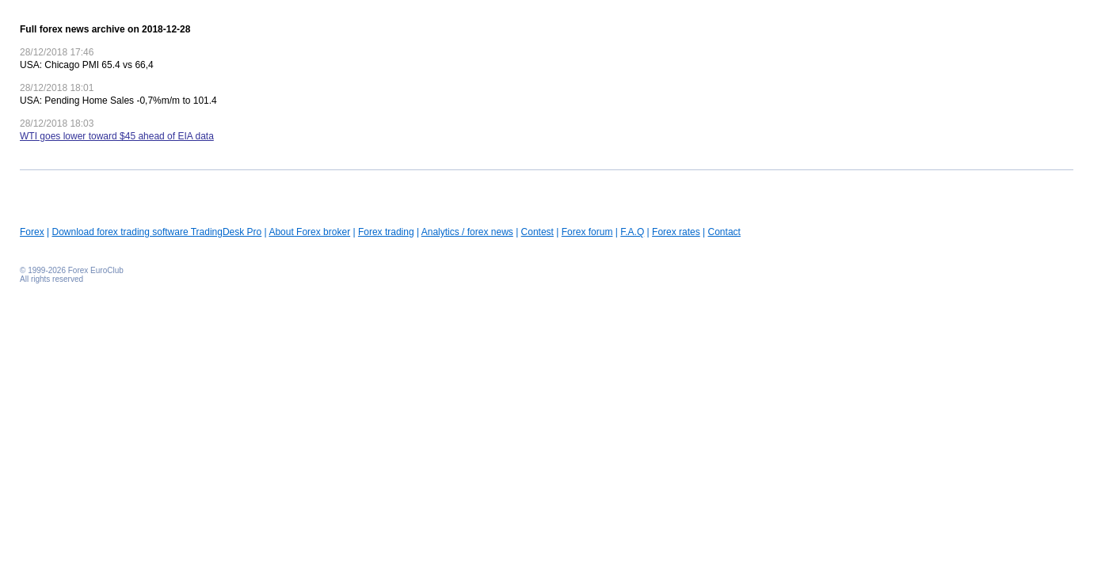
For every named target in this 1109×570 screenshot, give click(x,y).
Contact (724, 232)
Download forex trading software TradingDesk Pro (156, 232)
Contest (537, 232)
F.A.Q (632, 232)
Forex (32, 232)
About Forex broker (309, 232)
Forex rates (676, 232)
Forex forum (587, 232)
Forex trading (386, 232)
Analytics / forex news (467, 232)
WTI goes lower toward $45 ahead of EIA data (117, 136)
